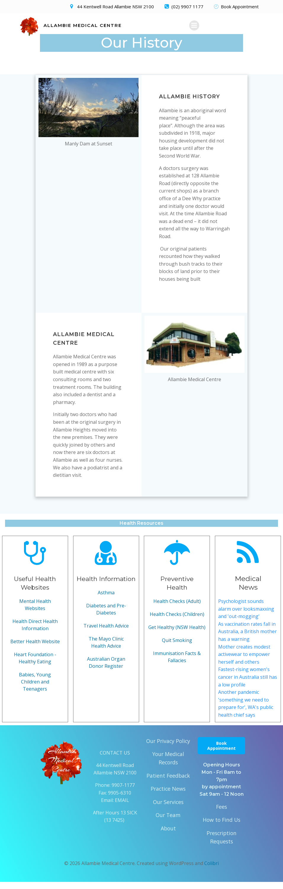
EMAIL (122, 807)
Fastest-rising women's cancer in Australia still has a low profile (244, 684)
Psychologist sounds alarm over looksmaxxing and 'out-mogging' (246, 616)
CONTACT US (115, 760)
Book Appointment (221, 752)
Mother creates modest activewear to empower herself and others (244, 661)
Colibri (211, 870)
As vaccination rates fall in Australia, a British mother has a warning (247, 638)
